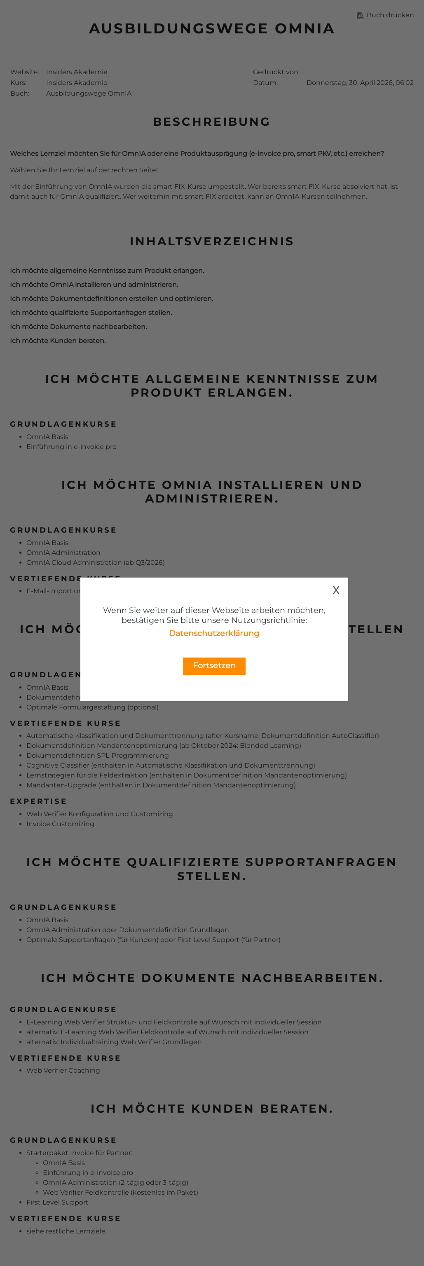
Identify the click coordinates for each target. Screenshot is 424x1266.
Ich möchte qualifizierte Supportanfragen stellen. (91, 313)
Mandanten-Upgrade (61, 785)
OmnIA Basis (47, 437)
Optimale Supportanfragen (70, 940)
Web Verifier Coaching (63, 1070)
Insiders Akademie (77, 72)
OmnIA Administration (63, 553)
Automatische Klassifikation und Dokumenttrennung (115, 736)
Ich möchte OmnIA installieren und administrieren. (94, 285)
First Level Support (208, 940)
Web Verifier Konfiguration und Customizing (99, 814)
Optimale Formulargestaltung (76, 707)
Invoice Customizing (60, 824)
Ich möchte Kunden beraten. (57, 341)
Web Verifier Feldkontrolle (141, 1032)
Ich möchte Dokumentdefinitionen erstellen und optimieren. (111, 299)
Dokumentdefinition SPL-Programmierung (97, 755)
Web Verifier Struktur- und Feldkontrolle (131, 1022)
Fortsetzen (214, 665)
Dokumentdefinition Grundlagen (174, 930)
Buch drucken (385, 15)
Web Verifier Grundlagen (161, 1042)
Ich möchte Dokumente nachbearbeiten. (78, 327)
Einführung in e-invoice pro (71, 447)
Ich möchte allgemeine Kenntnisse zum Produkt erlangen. (107, 271)
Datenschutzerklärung (214, 633)
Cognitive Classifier (57, 765)
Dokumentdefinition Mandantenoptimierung (102, 745)
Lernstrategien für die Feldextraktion (87, 775)
